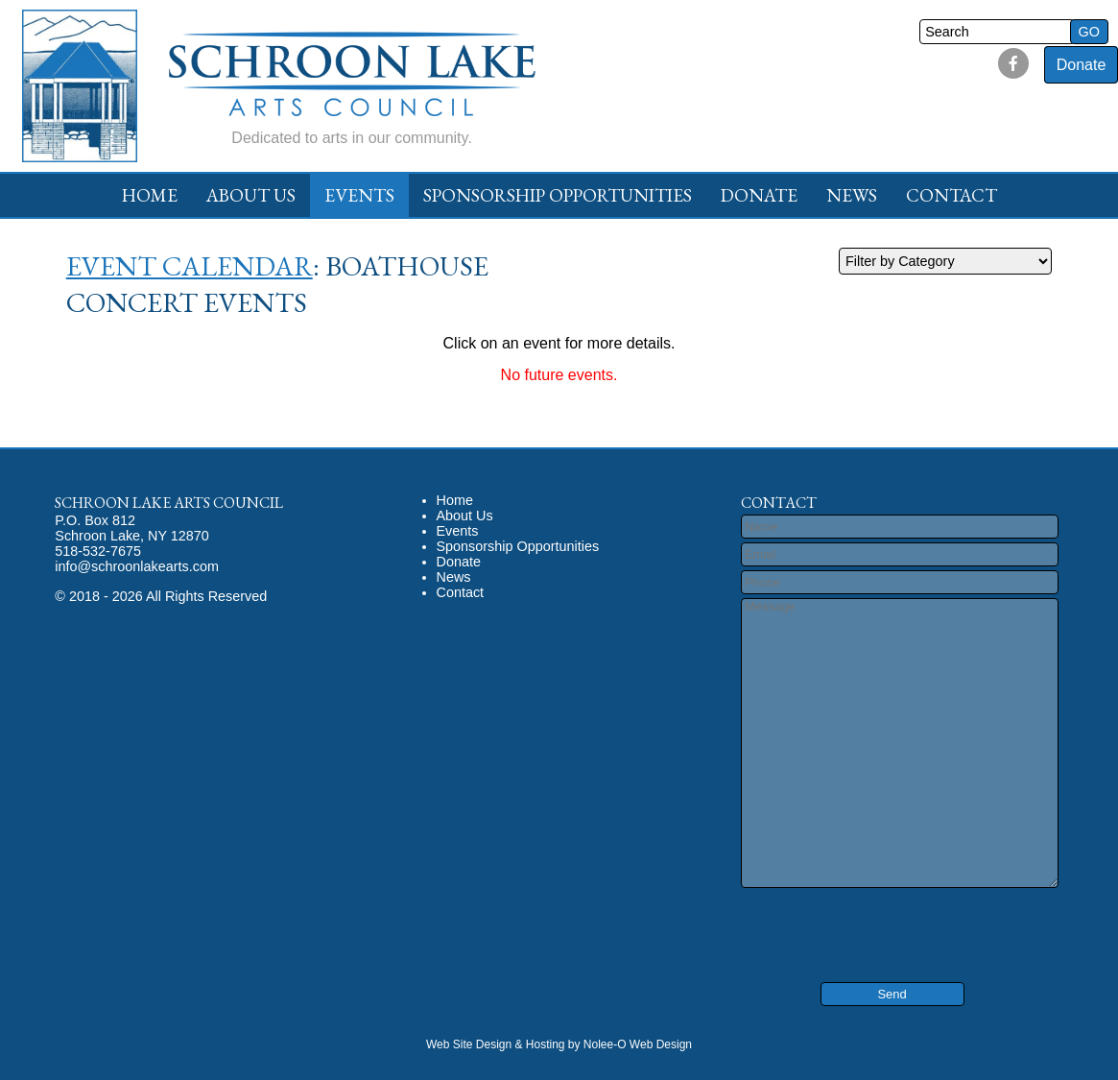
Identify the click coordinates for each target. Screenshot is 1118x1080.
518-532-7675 (98, 551)
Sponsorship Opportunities (557, 195)
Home (150, 195)
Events (359, 195)
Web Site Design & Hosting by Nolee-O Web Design (559, 1044)
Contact (951, 195)
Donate (1081, 65)
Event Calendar (189, 266)
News (851, 195)
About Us (251, 195)
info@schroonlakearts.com (137, 566)
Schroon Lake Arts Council (169, 502)
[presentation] (856, 921)
